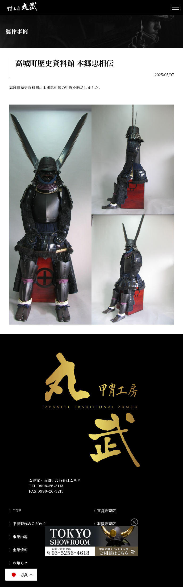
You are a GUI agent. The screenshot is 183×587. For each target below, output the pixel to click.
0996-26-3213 (51, 491)
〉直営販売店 (104, 510)
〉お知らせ (18, 562)
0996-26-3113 (50, 485)
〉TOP (15, 510)
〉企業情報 (18, 549)
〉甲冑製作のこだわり (27, 523)
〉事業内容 (18, 536)
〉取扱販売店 (104, 523)
